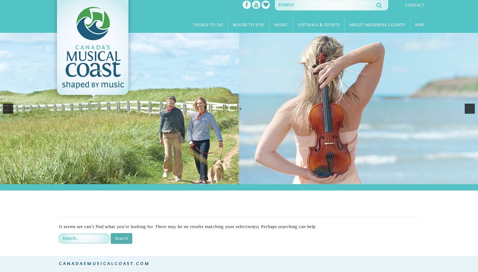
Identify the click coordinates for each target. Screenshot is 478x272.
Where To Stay (248, 24)
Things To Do (208, 24)
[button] (8, 109)
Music (281, 24)
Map (419, 24)
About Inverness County (377, 24)
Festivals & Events (318, 24)
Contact (414, 5)
